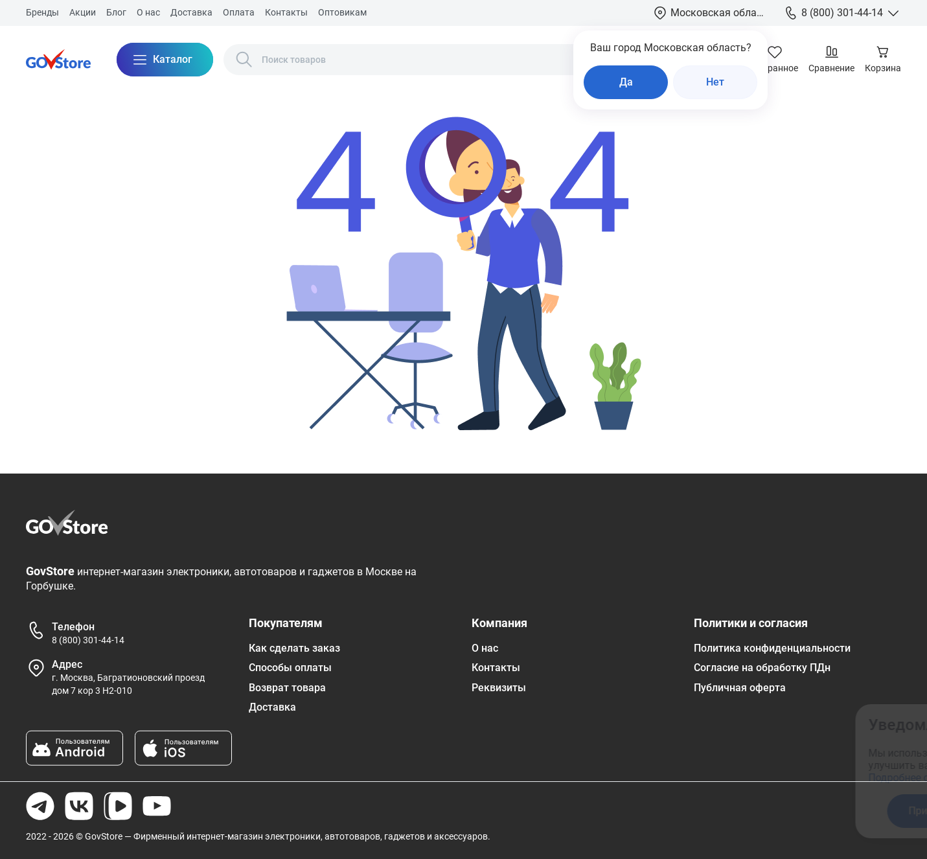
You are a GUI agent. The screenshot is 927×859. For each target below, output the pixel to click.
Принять (688, 811)
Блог (116, 12)
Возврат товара (287, 687)
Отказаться (790, 811)
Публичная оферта (740, 687)
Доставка (191, 12)
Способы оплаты (290, 667)
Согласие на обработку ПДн (762, 667)
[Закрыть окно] (858, 722)
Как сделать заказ (294, 648)
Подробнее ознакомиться (689, 778)
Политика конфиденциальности (772, 648)
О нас (148, 12)
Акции (82, 12)
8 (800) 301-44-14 (88, 640)
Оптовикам (342, 12)
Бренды (42, 12)
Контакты (286, 12)
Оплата (239, 12)
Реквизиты (499, 687)
